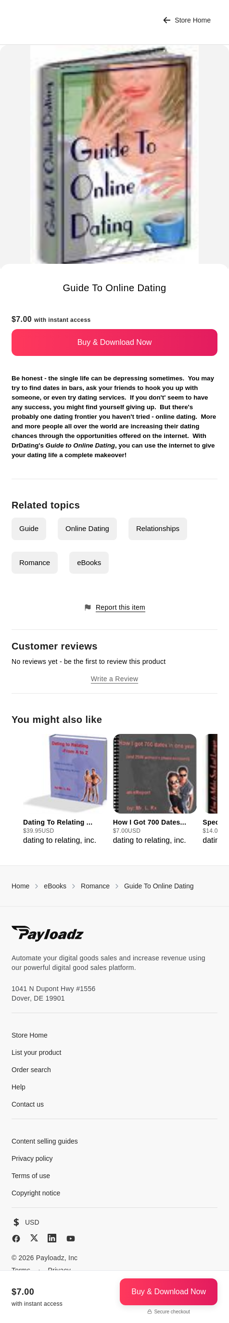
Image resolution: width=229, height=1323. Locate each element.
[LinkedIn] (52, 1238)
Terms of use (31, 1176)
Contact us (28, 1104)
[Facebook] (16, 1238)
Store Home (187, 20)
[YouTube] (71, 1238)
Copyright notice (36, 1193)
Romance (34, 562)
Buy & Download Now (114, 342)
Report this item (114, 607)
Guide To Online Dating (159, 886)
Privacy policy (32, 1158)
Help (18, 1087)
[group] (65, 790)
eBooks (89, 562)
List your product (37, 1052)
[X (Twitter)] (34, 1238)
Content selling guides (45, 1141)
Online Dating (87, 528)
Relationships (157, 528)
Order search (31, 1070)
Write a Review (114, 679)
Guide (28, 528)
